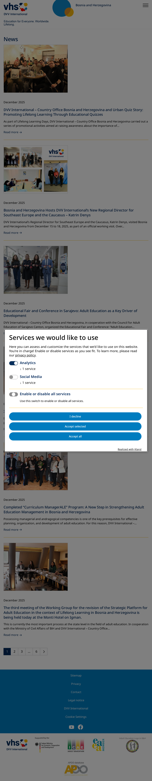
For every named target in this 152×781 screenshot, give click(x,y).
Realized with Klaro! (129, 449)
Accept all (75, 436)
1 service (28, 369)
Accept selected (75, 426)
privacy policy (25, 355)
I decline (75, 416)
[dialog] (76, 390)
